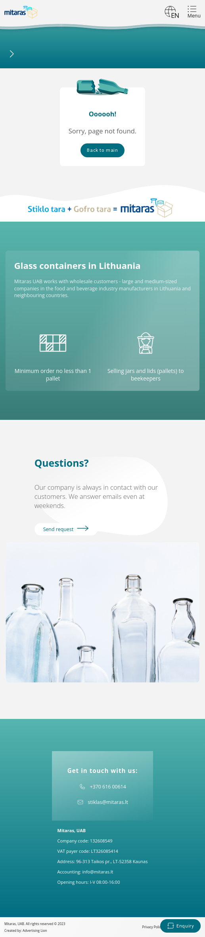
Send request (66, 529)
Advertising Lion (35, 930)
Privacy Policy (152, 927)
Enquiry (180, 925)
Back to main (102, 150)
